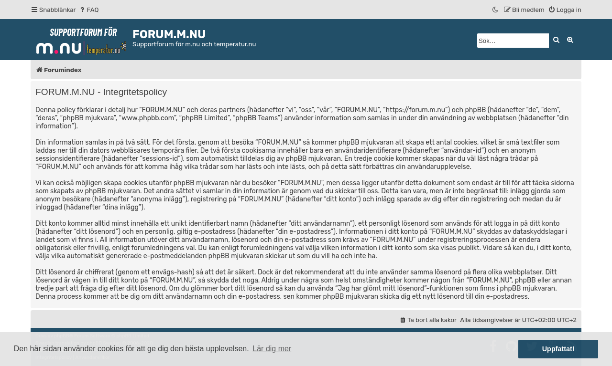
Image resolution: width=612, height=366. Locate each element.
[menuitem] (88, 10)
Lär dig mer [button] (271, 349)
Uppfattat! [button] (558, 349)
